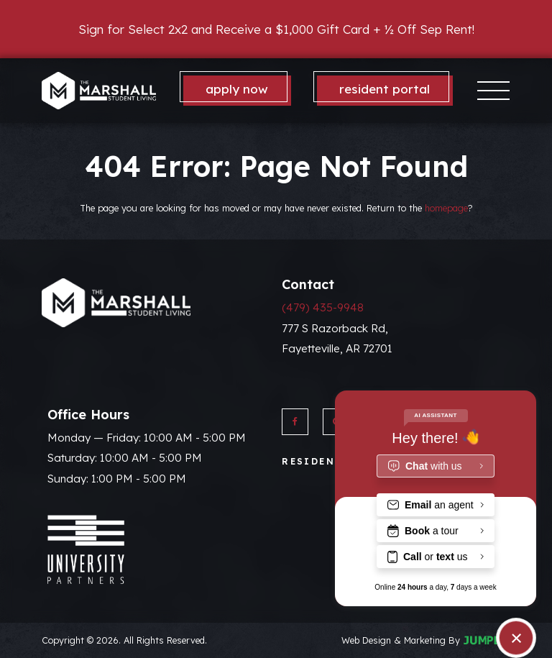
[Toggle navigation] (494, 90)
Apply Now (237, 88)
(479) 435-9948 (323, 307)
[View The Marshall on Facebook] (295, 421)
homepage (446, 208)
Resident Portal (384, 88)
